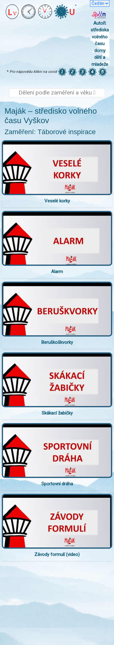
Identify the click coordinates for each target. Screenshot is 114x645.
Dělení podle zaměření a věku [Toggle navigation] (57, 92)
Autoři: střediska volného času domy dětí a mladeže (100, 43)
